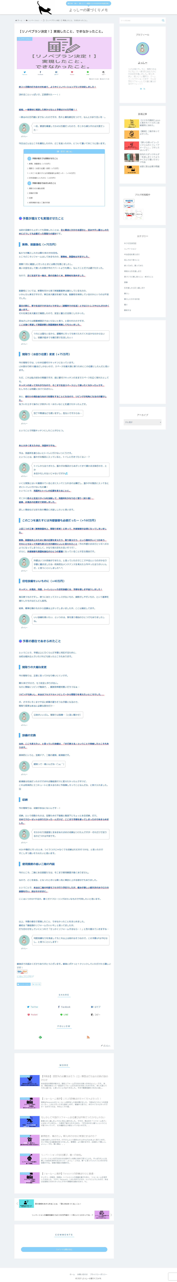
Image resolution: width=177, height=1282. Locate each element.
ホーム (72, 1274)
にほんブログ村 (25, 976)
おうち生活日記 (130, 243)
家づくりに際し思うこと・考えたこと (138, 277)
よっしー (142, 62)
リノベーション (24, 984)
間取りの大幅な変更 (37, 188)
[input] (142, 20)
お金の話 (36, 984)
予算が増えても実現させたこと (45, 158)
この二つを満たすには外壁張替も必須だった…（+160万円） (53, 173)
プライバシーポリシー (98, 1274)
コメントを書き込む (64, 1249)
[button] (163, 20)
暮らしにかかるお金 (132, 299)
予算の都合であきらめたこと (44, 183)
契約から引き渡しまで (132, 271)
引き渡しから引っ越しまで (134, 288)
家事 (126, 282)
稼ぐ (126, 304)
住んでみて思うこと (132, 260)
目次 (63, 151)
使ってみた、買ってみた (133, 265)
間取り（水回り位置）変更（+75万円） (44, 168)
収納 (31, 198)
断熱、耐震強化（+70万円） (40, 163)
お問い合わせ (82, 1274)
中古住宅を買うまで (132, 254)
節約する (127, 310)
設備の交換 (33, 193)
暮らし (126, 293)
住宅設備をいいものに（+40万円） (43, 178)
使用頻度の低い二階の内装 (39, 202)
